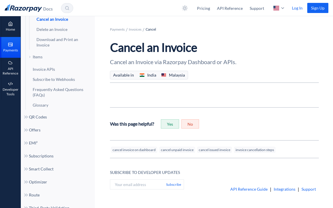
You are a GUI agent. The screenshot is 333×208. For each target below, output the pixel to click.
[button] (185, 8)
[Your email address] (136, 184)
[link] (317, 8)
